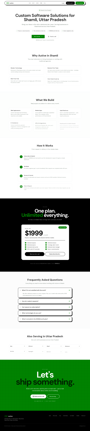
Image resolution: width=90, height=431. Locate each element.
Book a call (70, 3)
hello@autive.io (82, 426)
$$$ (41, 3)
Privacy (83, 415)
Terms (77, 415)
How (30, 3)
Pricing (55, 415)
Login (63, 3)
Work (37, 3)
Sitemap (72, 415)
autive (10, 3)
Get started (80, 3)
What (33, 3)
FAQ (44, 3)
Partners (65, 415)
